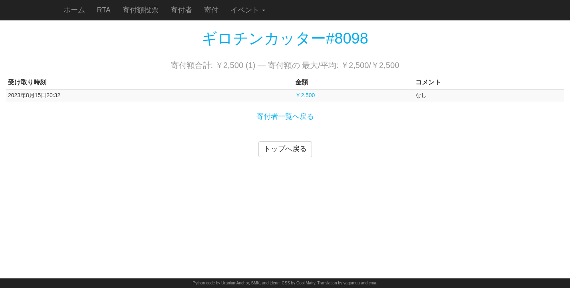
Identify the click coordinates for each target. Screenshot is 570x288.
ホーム (74, 10)
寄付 (211, 10)
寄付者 (181, 10)
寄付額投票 (141, 10)
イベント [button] (247, 10)
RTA (104, 10)
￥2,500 (305, 95)
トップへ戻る (285, 149)
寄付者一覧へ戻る (285, 116)
